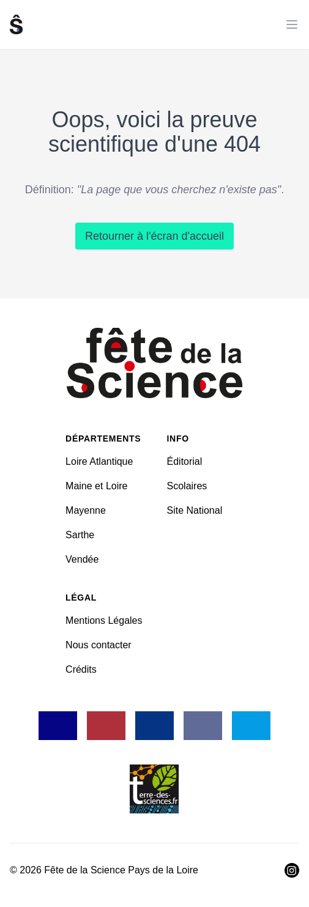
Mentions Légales (103, 620)
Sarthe (79, 535)
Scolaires (187, 486)
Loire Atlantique (99, 461)
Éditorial (185, 461)
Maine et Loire (96, 486)
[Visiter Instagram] (292, 870)
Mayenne (85, 510)
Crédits (81, 669)
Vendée (82, 559)
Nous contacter (98, 645)
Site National (195, 510)
